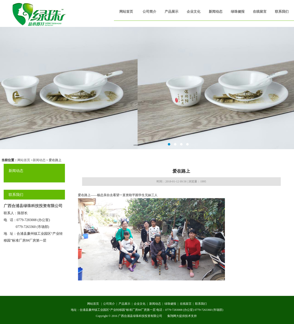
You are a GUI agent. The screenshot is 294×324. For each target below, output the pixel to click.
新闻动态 (215, 11)
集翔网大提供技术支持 (182, 316)
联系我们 (282, 11)
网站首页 (126, 11)
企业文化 (193, 11)
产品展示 (171, 11)
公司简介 (149, 11)
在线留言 (260, 11)
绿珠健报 (238, 11)
